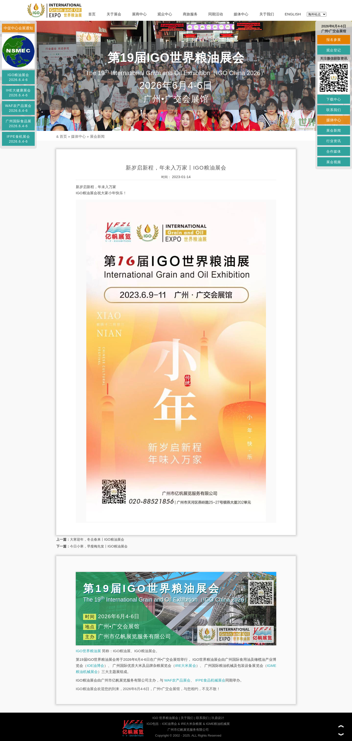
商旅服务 (190, 14)
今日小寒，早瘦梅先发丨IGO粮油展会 (99, 546)
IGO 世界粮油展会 (165, 718)
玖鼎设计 (217, 718)
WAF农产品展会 (177, 680)
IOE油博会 (95, 665)
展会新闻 (97, 136)
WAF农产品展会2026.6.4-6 (18, 108)
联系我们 (202, 718)
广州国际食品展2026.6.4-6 (18, 123)
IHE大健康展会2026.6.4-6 (18, 92)
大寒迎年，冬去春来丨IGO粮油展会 (97, 539)
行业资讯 (333, 141)
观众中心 (164, 14)
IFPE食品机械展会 (210, 680)
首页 (92, 14)
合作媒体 (333, 151)
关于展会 (114, 14)
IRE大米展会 (185, 665)
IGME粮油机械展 (218, 724)
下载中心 (333, 99)
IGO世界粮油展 (88, 651)
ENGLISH (293, 14)
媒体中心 (241, 14)
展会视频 (333, 162)
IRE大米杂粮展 (191, 724)
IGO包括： (154, 724)
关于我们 (266, 14)
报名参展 (333, 40)
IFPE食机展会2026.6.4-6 (18, 139)
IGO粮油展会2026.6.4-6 (18, 77)
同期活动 (215, 14)
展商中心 (139, 14)
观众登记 (333, 50)
